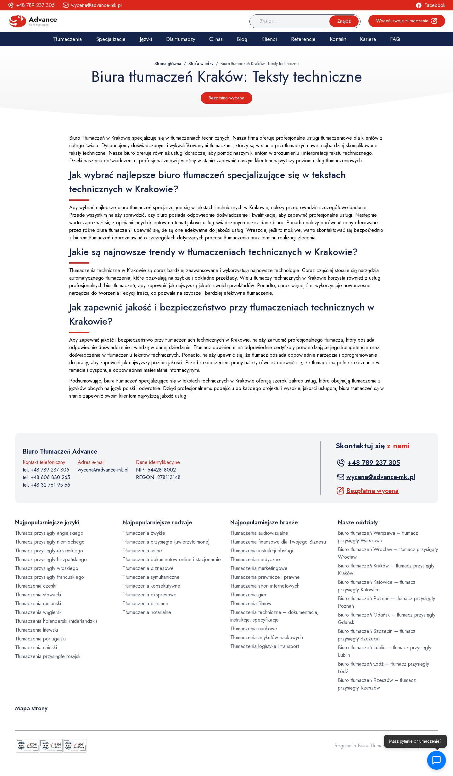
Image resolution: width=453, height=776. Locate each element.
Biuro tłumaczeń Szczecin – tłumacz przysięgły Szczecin (377, 635)
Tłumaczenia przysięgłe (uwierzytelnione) (166, 541)
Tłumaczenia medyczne (255, 559)
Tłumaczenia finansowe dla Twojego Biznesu (278, 541)
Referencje (303, 39)
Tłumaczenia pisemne (145, 603)
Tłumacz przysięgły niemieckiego (50, 541)
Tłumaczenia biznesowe (148, 568)
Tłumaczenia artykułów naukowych (266, 637)
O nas (216, 39)
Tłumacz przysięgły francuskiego (49, 577)
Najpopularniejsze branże (264, 522)
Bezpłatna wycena (226, 97)
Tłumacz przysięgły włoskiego (46, 568)
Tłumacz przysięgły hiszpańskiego (51, 559)
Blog (242, 39)
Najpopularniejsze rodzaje (157, 522)
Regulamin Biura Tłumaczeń (363, 745)
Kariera (368, 39)
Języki (146, 39)
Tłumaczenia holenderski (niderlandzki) (56, 621)
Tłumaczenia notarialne (147, 612)
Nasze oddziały (358, 522)
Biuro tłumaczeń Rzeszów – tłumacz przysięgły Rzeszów (377, 684)
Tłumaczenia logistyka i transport (264, 646)
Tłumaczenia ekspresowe (149, 594)
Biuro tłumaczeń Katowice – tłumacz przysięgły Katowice (377, 585)
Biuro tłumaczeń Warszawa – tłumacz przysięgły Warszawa (378, 536)
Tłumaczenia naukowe (253, 628)
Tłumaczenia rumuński (38, 603)
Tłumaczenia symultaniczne (151, 577)
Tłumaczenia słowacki (38, 594)
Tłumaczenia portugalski (40, 638)
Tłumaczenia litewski (36, 630)
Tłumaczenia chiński (36, 647)
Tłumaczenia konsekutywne (151, 585)
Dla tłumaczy (180, 39)
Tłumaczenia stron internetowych (264, 585)
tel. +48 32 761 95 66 (46, 484)
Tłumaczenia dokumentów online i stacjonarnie (172, 559)
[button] (436, 760)
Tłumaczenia (67, 39)
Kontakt (338, 39)
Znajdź (344, 21)
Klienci (269, 39)
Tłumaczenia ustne (142, 550)
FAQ (395, 39)
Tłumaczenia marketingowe (259, 568)
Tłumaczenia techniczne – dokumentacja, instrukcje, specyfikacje (274, 616)
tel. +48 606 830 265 (46, 477)
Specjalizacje (111, 39)
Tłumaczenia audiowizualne (259, 533)
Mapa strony (31, 708)
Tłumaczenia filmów (250, 603)
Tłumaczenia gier (248, 594)
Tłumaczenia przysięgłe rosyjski (48, 656)
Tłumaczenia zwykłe (144, 533)
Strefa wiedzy (200, 63)
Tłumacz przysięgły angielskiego (49, 533)
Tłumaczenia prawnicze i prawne (265, 577)
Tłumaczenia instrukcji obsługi (261, 550)
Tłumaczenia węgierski (39, 612)
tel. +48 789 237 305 (46, 469)
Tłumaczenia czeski (35, 585)
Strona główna (167, 63)
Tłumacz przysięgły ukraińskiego (49, 550)
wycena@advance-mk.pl (103, 469)
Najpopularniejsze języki (47, 522)
